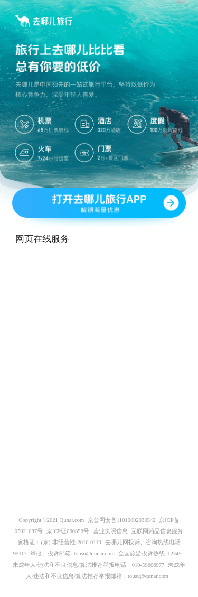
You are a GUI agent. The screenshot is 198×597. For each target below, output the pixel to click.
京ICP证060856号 (67, 531)
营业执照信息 (110, 531)
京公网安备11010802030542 (122, 520)
